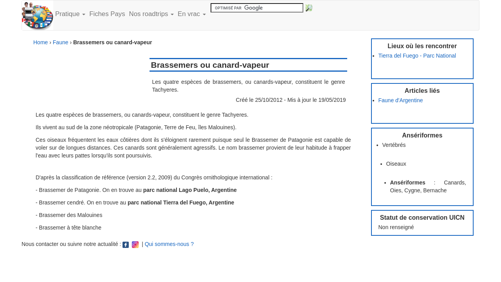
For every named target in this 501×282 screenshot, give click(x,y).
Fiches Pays (107, 14)
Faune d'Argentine (400, 100)
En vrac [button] (192, 14)
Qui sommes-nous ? (169, 244)
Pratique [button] (70, 14)
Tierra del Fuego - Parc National (417, 55)
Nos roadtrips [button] (151, 14)
